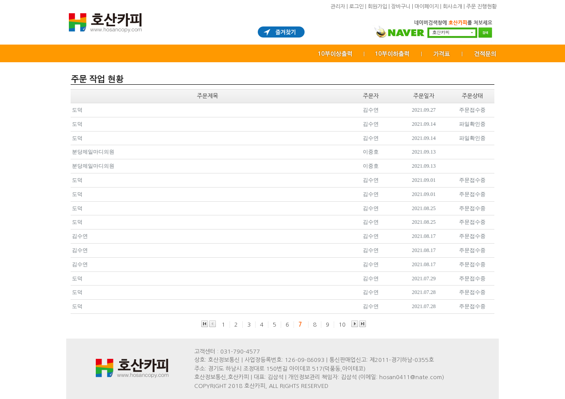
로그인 (356, 6)
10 (342, 324)
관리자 (338, 6)
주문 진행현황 (481, 6)
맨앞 (204, 323)
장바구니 (401, 6)
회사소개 (452, 6)
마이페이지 (426, 6)
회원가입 (377, 6)
